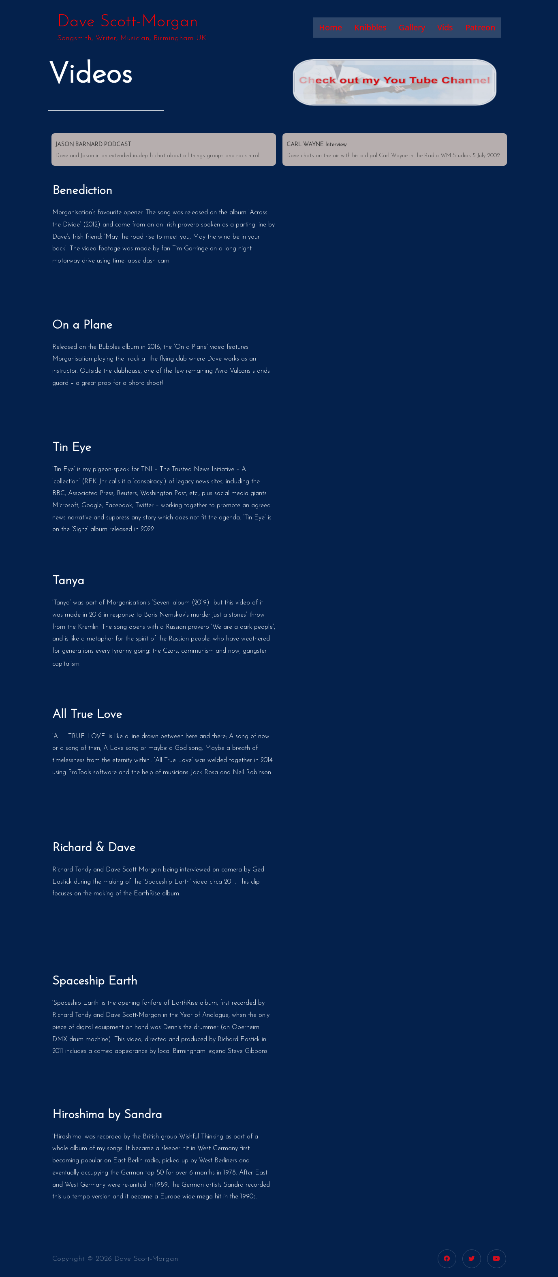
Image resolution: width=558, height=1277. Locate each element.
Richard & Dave (93, 848)
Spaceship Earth (94, 981)
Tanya (68, 581)
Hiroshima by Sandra (107, 1115)
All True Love (87, 715)
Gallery (412, 27)
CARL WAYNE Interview (316, 145)
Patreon (480, 27)
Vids (445, 27)
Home (330, 27)
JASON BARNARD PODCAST (93, 145)
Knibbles (370, 27)
